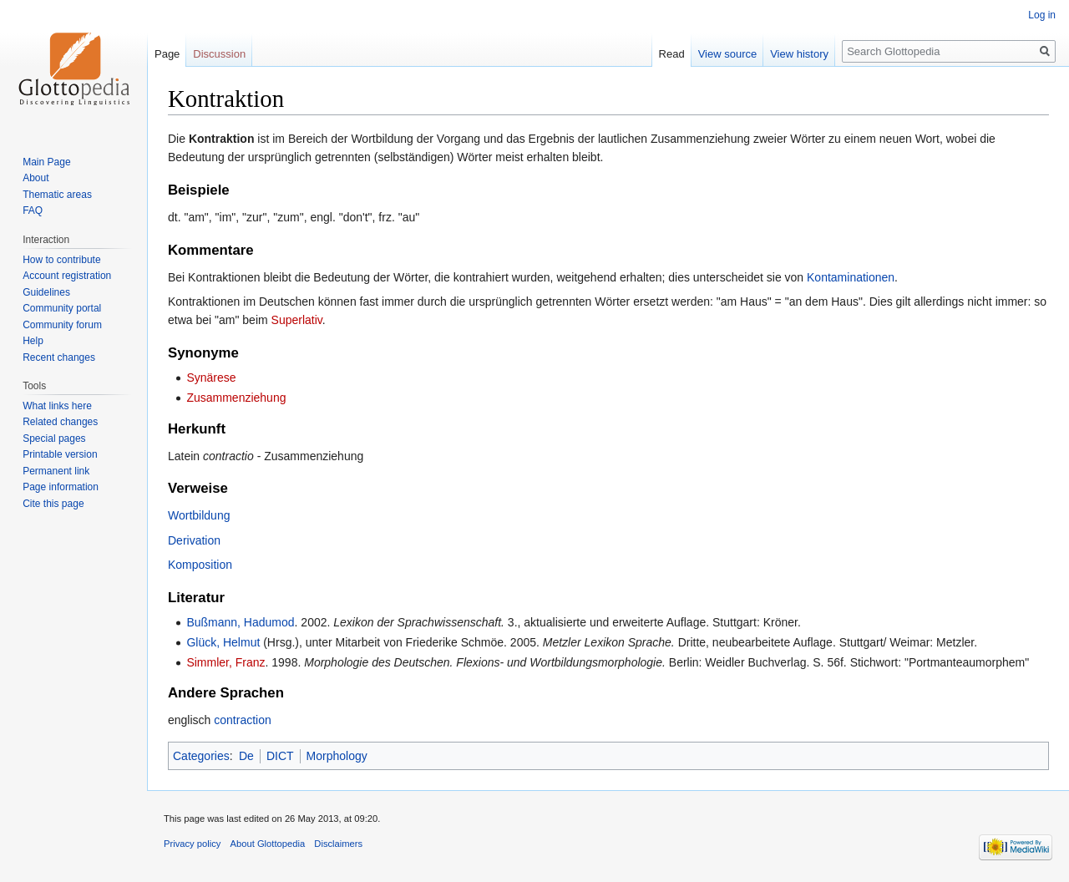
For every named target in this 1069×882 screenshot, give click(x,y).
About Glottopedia (268, 844)
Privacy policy (192, 844)
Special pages (54, 438)
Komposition (200, 564)
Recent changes (59, 357)
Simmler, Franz (225, 662)
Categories (201, 756)
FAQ (33, 210)
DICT (280, 756)
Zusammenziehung (236, 397)
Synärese (211, 377)
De (246, 756)
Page (167, 54)
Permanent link (56, 471)
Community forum (62, 325)
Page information (61, 487)
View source (727, 54)
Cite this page (53, 503)
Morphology (337, 756)
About (35, 178)
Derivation (194, 540)
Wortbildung (199, 515)
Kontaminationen (850, 277)
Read (672, 54)
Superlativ (296, 320)
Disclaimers (338, 844)
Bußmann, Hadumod (240, 622)
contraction (242, 720)
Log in (1042, 15)
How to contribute (61, 260)
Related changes (60, 422)
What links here (57, 406)
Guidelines (46, 292)
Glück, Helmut (223, 642)
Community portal (62, 308)
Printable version (60, 454)
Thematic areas (57, 194)
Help (33, 341)
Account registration (67, 275)
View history (799, 54)
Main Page (46, 162)
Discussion (219, 54)
